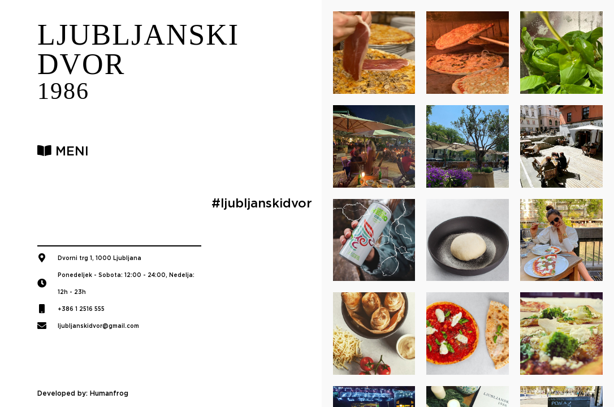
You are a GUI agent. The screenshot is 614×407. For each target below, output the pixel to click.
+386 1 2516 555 (81, 308)
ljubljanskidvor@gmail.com (98, 325)
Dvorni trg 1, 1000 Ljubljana (99, 257)
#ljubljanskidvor (261, 203)
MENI (63, 151)
